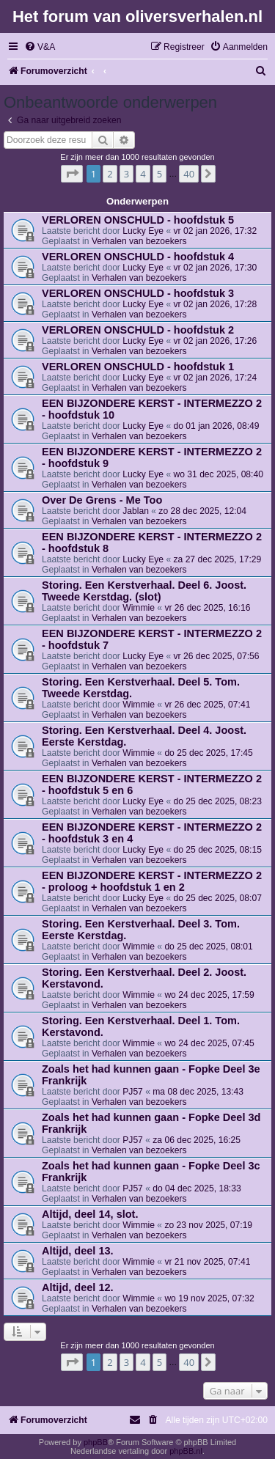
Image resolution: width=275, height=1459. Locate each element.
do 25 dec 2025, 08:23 (218, 801)
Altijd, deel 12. (78, 1287)
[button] (72, 174)
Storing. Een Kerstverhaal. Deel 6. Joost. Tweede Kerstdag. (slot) (144, 591)
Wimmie (138, 608)
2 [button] (109, 173)
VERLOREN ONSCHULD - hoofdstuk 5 (138, 220)
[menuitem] (39, 47)
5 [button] (159, 173)
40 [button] (188, 173)
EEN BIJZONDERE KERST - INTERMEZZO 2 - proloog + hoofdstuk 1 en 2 (152, 881)
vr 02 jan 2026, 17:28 (215, 304)
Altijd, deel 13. (78, 1251)
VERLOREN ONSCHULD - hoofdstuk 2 (138, 330)
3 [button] (126, 173)
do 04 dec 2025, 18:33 (197, 1188)
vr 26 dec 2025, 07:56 (217, 656)
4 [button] (142, 173)
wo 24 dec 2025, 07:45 (209, 1043)
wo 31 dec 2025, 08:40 (218, 474)
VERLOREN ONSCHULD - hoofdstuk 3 (138, 293)
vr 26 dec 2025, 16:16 (207, 608)
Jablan (135, 511)
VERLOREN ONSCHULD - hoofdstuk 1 (138, 366)
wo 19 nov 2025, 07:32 (209, 1298)
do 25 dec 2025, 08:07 (218, 898)
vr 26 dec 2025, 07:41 (207, 704)
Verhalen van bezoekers (139, 241)
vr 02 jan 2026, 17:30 (215, 267)
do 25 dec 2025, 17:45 (208, 753)
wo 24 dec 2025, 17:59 (209, 995)
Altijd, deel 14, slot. (90, 1214)
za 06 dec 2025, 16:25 (197, 1140)
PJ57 (132, 1092)
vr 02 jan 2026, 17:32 (215, 231)
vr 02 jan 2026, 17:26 (215, 341)
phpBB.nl (185, 1451)
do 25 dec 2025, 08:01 (208, 946)
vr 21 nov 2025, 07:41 (207, 1262)
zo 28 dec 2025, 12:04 (202, 511)
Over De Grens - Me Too (102, 500)
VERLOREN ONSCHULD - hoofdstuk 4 (138, 256)
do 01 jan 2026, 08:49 (217, 426)
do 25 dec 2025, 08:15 (218, 850)
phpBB (96, 1442)
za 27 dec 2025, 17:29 (218, 559)
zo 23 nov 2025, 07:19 (208, 1225)
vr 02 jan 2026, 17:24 (215, 377)
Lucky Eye (143, 231)
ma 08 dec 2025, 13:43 (198, 1092)
